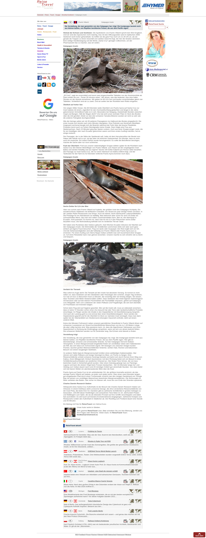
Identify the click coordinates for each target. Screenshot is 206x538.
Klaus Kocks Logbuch (96, 461)
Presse (88, 534)
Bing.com (40, 157)
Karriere (94, 534)
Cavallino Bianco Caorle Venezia (100, 481)
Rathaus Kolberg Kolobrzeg (98, 521)
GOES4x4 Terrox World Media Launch (102, 451)
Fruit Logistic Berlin (95, 511)
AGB (105, 534)
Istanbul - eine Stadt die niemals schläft (103, 471)
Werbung (128, 534)
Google (39, 154)
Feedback (82, 534)
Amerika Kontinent (68, 15)
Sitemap (100, 534)
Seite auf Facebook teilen (157, 21)
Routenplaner (42, 175)
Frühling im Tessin (95, 431)
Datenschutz (112, 534)
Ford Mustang (93, 491)
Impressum (120, 534)
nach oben (199, 536)
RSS (76, 534)
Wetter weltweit (42, 171)
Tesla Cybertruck (94, 501)
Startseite (40, 15)
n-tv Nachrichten (44, 151)
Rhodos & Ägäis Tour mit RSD (99, 441)
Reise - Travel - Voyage (52, 15)
